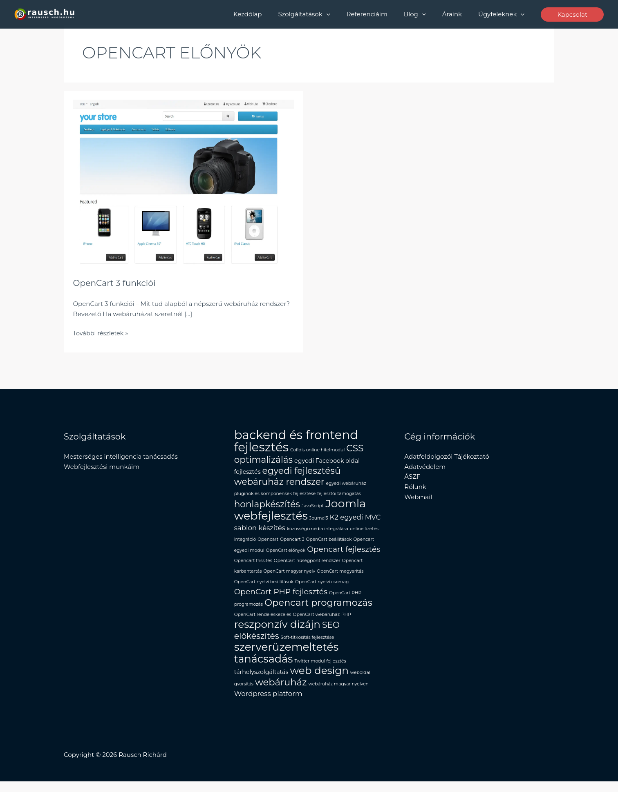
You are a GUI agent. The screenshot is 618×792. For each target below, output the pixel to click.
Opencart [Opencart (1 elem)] (268, 543)
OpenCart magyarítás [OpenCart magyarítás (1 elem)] (340, 576)
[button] (345, 14)
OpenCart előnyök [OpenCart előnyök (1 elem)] (285, 554)
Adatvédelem (425, 466)
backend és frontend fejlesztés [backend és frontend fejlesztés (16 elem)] (296, 441)
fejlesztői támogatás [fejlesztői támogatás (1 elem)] (339, 495)
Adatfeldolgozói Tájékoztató (446, 456)
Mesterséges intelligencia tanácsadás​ (121, 456)
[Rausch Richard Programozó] (45, 14)
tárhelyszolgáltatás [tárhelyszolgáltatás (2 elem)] (261, 681)
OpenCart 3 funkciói (116, 283)
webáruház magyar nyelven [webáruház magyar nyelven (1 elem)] (339, 694)
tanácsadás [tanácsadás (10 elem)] (263, 666)
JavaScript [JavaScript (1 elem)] (313, 508)
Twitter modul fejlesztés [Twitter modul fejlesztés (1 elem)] (320, 669)
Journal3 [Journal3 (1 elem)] (318, 520)
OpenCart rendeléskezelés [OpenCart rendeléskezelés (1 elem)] (262, 621)
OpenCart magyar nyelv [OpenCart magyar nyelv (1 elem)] (289, 576)
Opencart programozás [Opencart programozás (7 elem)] (318, 608)
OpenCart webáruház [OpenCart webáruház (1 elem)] (316, 621)
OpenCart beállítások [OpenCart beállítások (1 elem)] (329, 543)
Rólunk (415, 487)
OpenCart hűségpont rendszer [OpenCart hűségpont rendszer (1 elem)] (307, 565)
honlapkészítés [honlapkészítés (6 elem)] (267, 506)
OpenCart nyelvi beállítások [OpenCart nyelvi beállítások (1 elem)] (263, 587)
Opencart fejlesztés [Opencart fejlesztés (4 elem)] (343, 553)
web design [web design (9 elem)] (319, 680)
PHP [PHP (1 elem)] (346, 621)
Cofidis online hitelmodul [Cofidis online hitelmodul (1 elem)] (317, 450)
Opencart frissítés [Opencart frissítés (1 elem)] (253, 565)
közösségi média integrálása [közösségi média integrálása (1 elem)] (317, 532)
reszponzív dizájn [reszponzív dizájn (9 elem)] (277, 632)
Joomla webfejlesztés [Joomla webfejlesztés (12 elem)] (300, 512)
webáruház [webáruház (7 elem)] (281, 692)
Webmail (418, 497)
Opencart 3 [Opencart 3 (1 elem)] (292, 543)
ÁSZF (412, 476)
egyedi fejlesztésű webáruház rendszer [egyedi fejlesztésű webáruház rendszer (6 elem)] (287, 477)
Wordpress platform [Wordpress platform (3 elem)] (268, 704)
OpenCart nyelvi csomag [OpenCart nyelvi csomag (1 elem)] (322, 587)
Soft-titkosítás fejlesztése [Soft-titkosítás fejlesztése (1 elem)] (307, 645)
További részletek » (101, 332)
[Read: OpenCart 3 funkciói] (183, 182)
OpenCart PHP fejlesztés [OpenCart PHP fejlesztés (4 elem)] (280, 597)
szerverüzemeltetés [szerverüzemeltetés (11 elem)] (286, 655)
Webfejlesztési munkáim (101, 466)
